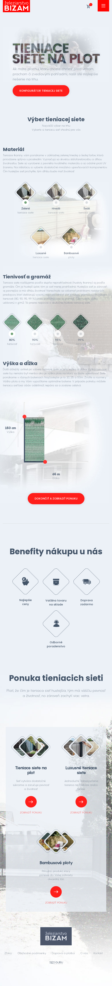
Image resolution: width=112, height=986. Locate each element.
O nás (84, 953)
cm (13, 428)
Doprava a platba (63, 953)
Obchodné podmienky (31, 953)
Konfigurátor (40, 91)
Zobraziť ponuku (31, 805)
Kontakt (98, 953)
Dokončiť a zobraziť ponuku (56, 498)
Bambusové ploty (56, 862)
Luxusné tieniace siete (81, 770)
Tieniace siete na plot (31, 770)
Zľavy (8, 953)
